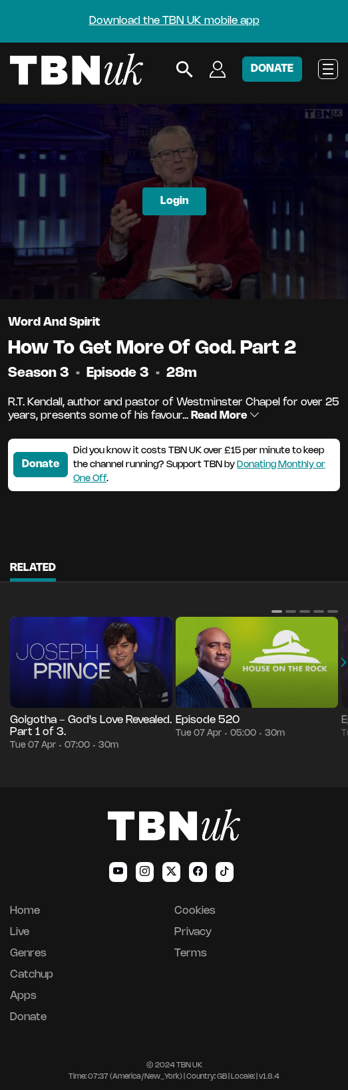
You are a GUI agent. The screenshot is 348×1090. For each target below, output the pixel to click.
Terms (190, 953)
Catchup (31, 975)
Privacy (193, 932)
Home (25, 911)
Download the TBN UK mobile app (174, 21)
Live (19, 932)
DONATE (272, 69)
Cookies (195, 911)
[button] (276, 611)
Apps (23, 996)
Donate (40, 464)
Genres (28, 953)
